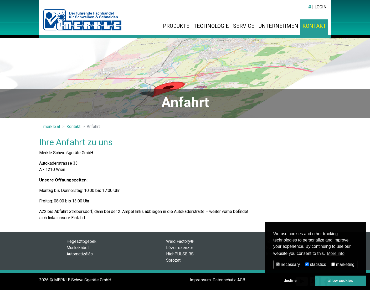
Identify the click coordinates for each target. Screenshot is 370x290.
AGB (241, 279)
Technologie (211, 26)
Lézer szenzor (179, 247)
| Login (317, 6)
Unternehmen (278, 26)
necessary (288, 264)
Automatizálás (79, 253)
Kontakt (314, 26)
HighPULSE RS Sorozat (180, 257)
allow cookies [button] (340, 280)
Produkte (176, 26)
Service (243, 26)
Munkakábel (77, 247)
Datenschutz (224, 279)
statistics (315, 264)
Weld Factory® (180, 241)
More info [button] (336, 253)
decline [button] (290, 280)
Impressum (200, 279)
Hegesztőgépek (81, 241)
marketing (342, 264)
